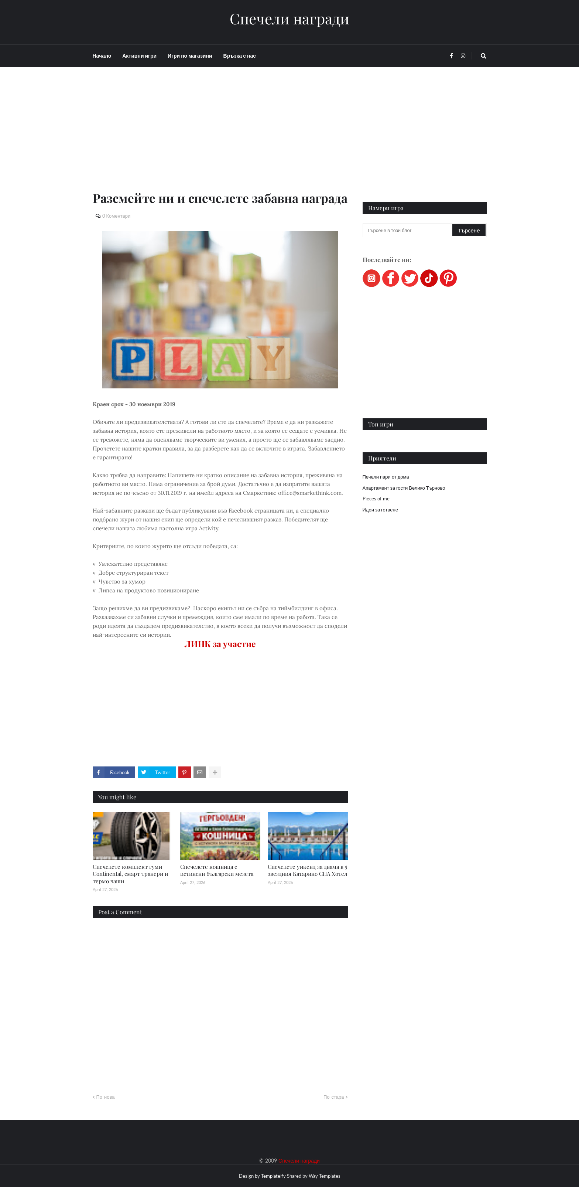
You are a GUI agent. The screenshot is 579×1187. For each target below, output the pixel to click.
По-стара (333, 1097)
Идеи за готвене (380, 510)
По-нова (105, 1097)
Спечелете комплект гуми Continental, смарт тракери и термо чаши (130, 874)
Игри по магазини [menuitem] (190, 55)
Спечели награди (289, 18)
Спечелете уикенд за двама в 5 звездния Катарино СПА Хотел (307, 870)
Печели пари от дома (386, 477)
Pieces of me (376, 498)
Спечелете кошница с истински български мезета (216, 870)
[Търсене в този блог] (408, 230)
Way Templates (324, 1176)
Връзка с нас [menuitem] (239, 55)
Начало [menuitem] (102, 55)
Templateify (273, 1176)
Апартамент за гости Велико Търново (404, 488)
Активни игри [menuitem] (139, 55)
